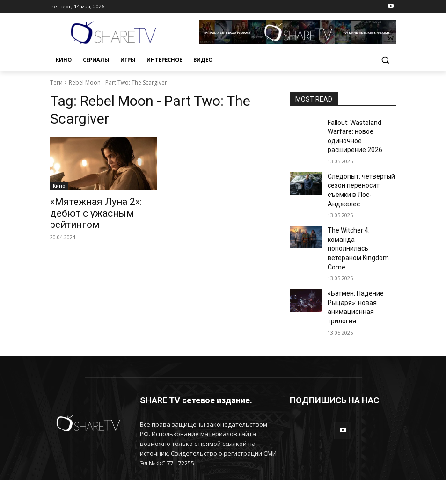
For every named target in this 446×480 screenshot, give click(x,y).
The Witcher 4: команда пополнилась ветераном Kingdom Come (361, 219)
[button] (385, 60)
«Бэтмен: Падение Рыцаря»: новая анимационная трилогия (360, 260)
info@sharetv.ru (203, 429)
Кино (59, 185)
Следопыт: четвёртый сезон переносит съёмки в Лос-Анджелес (361, 178)
